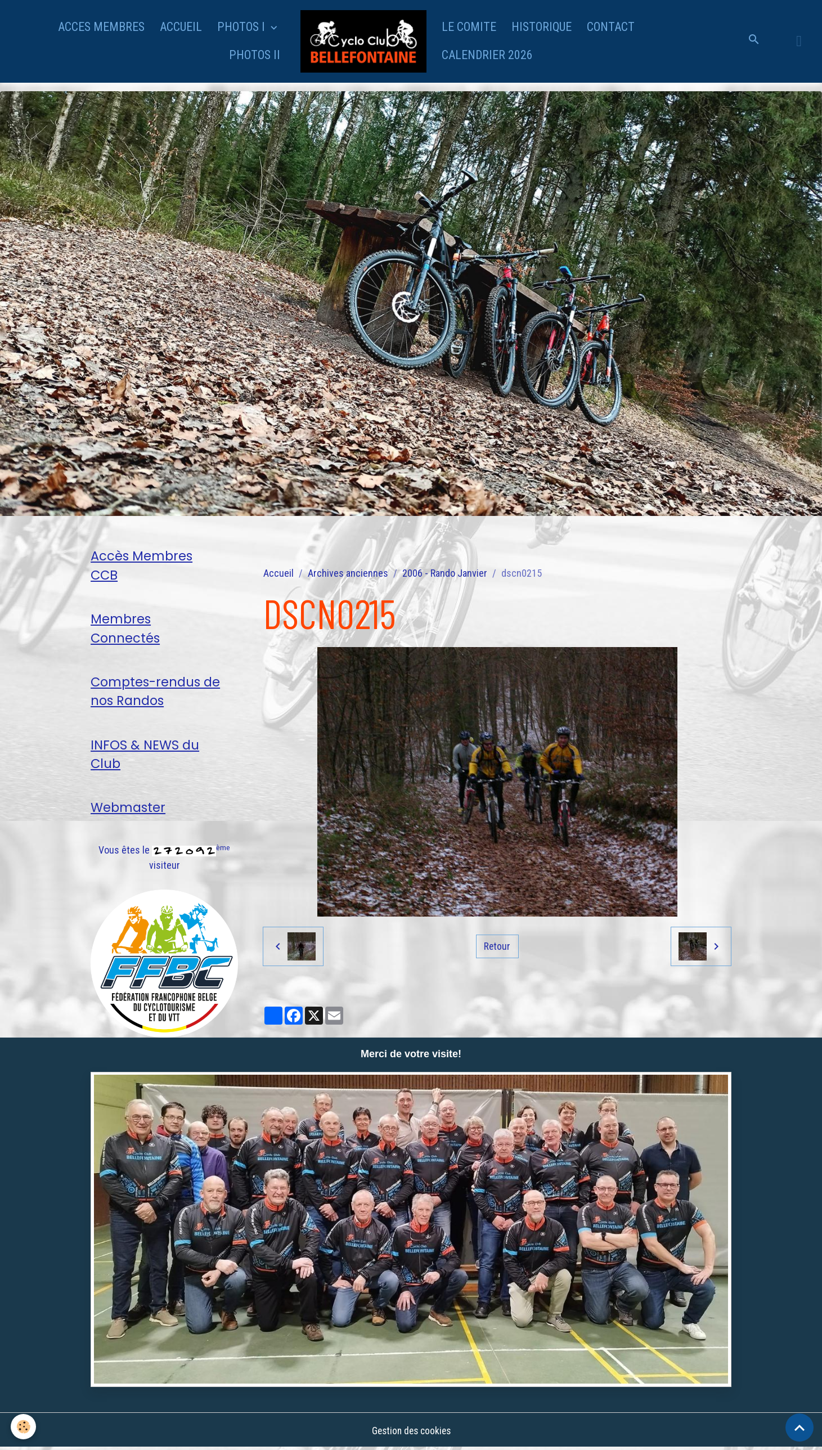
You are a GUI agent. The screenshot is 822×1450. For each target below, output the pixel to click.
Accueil (278, 573)
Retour (497, 946)
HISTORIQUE (541, 27)
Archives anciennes (348, 573)
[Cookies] (24, 1426)
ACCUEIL (181, 27)
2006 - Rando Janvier (444, 573)
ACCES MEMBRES (101, 27)
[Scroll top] (799, 1427)
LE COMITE (469, 27)
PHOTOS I (242, 27)
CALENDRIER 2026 (487, 55)
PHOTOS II (254, 55)
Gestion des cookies (411, 1432)
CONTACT (611, 27)
